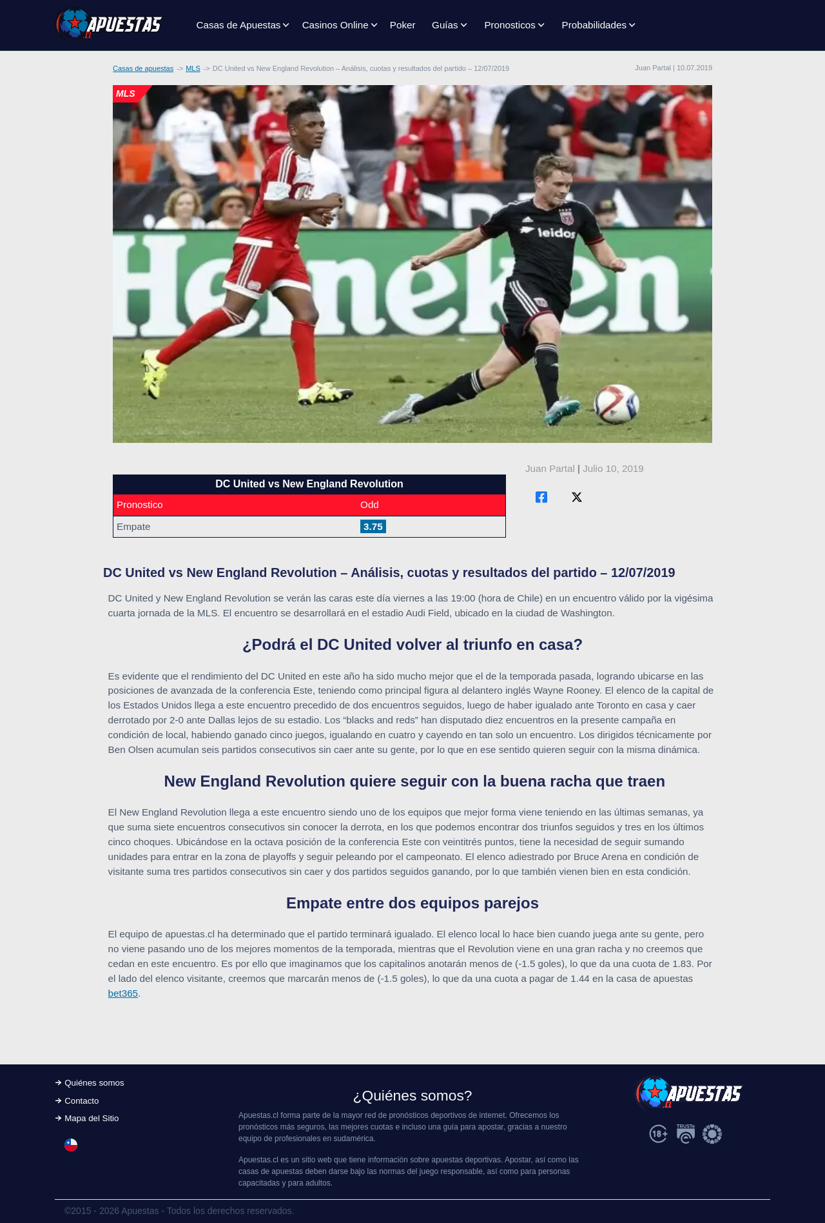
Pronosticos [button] (509, 24)
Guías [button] (445, 24)
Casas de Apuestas (239, 24)
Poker (403, 24)
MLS (193, 68)
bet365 (123, 993)
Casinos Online (335, 24)
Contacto (81, 1101)
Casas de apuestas (143, 68)
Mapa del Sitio (91, 1118)
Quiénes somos (94, 1083)
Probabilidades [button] (594, 24)
